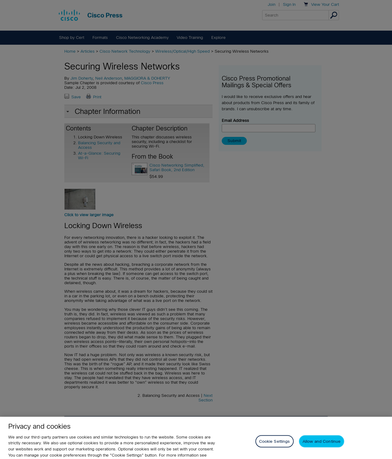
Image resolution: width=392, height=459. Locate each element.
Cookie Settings (274, 446)
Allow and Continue (322, 446)
